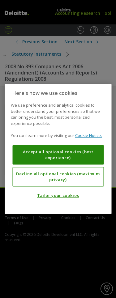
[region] (58, 149)
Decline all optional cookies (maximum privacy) (58, 176)
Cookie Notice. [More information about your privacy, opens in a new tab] (88, 135)
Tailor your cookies (58, 195)
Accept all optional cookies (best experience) (58, 154)
